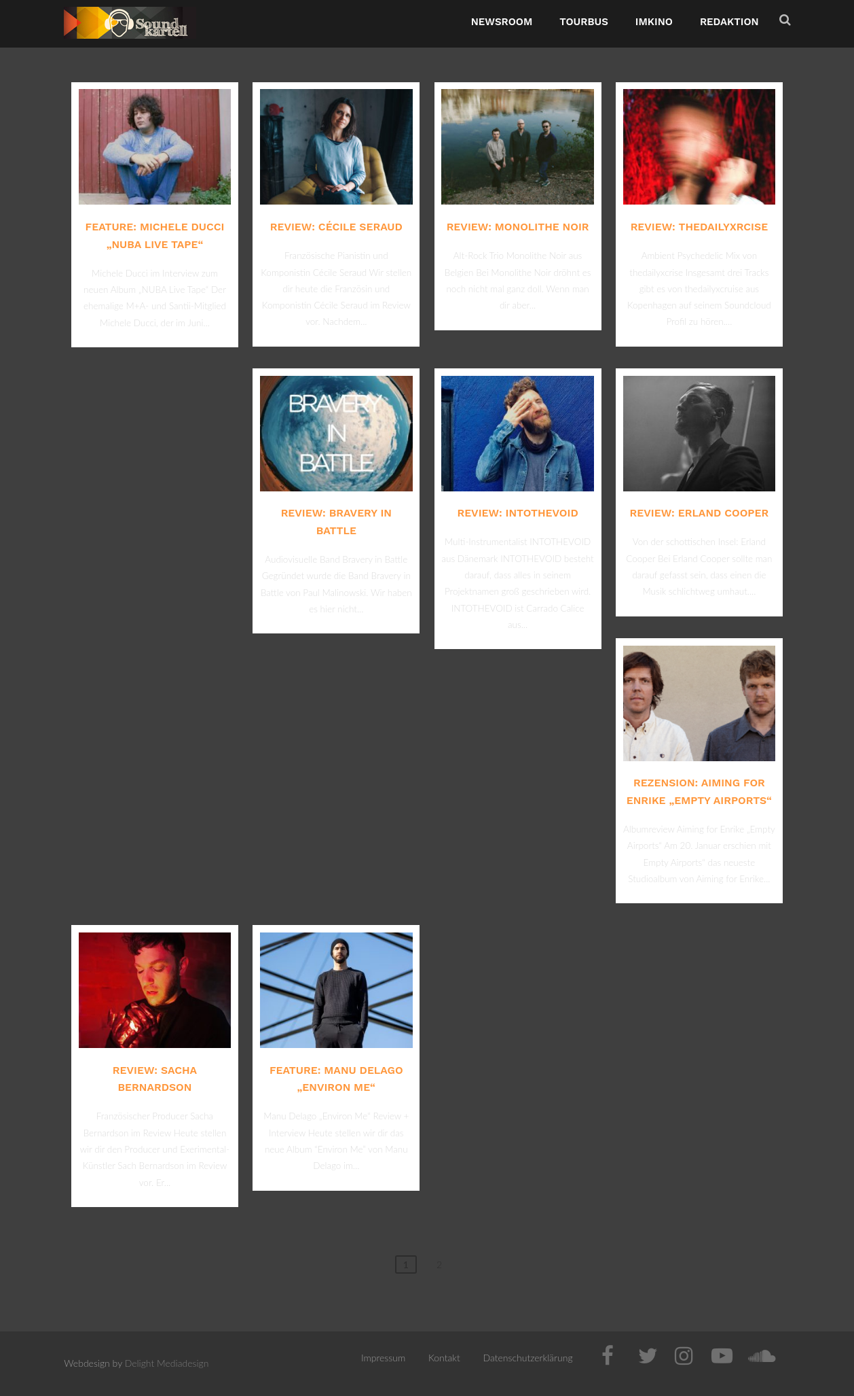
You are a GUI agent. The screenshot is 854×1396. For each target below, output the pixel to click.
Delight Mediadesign (167, 1363)
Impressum (383, 1357)
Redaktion (729, 22)
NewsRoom (502, 22)
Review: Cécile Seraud (336, 226)
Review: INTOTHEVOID (517, 512)
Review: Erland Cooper (699, 512)
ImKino (654, 22)
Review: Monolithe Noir (518, 226)
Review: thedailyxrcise (699, 226)
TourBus (583, 22)
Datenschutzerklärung (528, 1357)
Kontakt (444, 1357)
